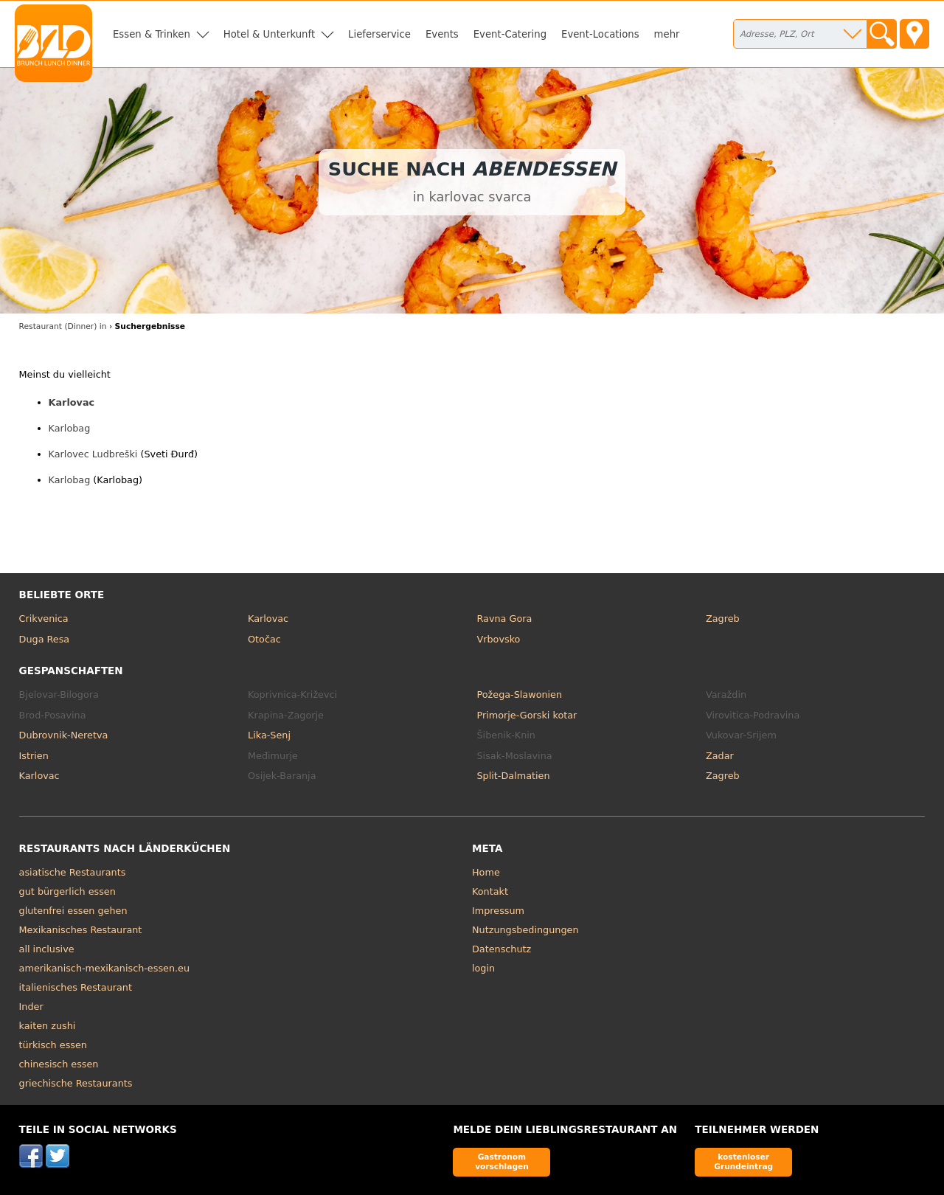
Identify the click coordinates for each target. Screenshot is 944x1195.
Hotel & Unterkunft (269, 34)
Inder (31, 1006)
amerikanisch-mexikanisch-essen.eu (104, 968)
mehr (667, 34)
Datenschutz (501, 949)
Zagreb (723, 618)
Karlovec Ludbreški (93, 454)
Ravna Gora (504, 618)
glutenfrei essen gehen (73, 910)
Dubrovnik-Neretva (63, 735)
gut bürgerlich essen (67, 891)
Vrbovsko (499, 639)
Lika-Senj (269, 735)
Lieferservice (379, 34)
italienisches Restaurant (75, 987)
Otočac (264, 639)
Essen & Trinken (151, 34)
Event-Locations (600, 34)
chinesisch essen (59, 1064)
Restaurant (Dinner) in (63, 326)
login (483, 968)
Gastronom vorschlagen (502, 1161)
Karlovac (72, 402)
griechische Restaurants (76, 1083)
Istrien (34, 755)
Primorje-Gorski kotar (527, 715)
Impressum (498, 910)
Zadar (720, 755)
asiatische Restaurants (72, 872)
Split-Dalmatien (513, 775)
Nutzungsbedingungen (525, 929)
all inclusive (46, 949)
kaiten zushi (47, 1025)
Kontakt (490, 891)
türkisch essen (53, 1044)
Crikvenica (44, 618)
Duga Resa (44, 639)
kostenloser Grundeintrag (743, 1161)
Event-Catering (509, 34)
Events (442, 34)
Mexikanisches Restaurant (80, 929)
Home (486, 872)
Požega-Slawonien (520, 694)
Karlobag (70, 428)
